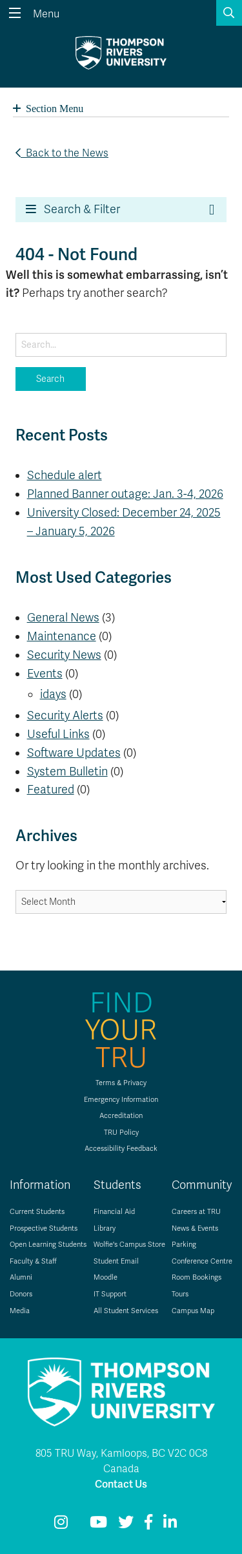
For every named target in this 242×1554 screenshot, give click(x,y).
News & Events (195, 1228)
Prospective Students (43, 1228)
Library (105, 1228)
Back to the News (61, 153)
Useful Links (58, 734)
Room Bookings (196, 1277)
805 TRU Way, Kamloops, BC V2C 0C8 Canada (121, 1461)
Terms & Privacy (121, 1083)
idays (53, 694)
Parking (184, 1244)
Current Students (37, 1212)
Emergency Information (121, 1099)
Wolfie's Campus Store (129, 1244)
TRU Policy (121, 1132)
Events (45, 674)
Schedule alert (64, 475)
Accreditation (121, 1116)
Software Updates (74, 753)
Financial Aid (114, 1212)
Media (20, 1311)
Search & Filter (73, 209)
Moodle (105, 1277)
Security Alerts (65, 715)
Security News (64, 655)
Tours (180, 1294)
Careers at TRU (196, 1212)
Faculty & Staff (33, 1261)
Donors (21, 1294)
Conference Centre (202, 1261)
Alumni (21, 1277)
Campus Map (193, 1311)
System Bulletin (67, 771)
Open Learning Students (48, 1244)
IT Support (110, 1294)
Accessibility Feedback (121, 1148)
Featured (50, 789)
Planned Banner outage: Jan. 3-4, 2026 (125, 494)
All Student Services (126, 1311)
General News (63, 618)
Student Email (116, 1261)
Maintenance (61, 636)
